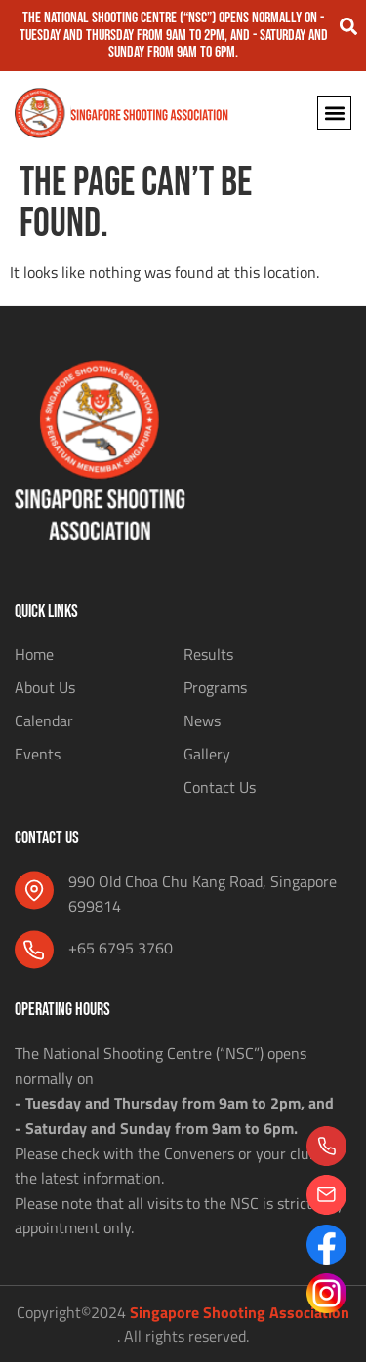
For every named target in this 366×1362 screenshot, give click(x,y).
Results (208, 654)
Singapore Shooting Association (239, 1312)
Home (34, 654)
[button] (349, 26)
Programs (215, 687)
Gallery (206, 753)
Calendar (44, 720)
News (202, 720)
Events (38, 753)
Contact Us (219, 787)
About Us (45, 687)
